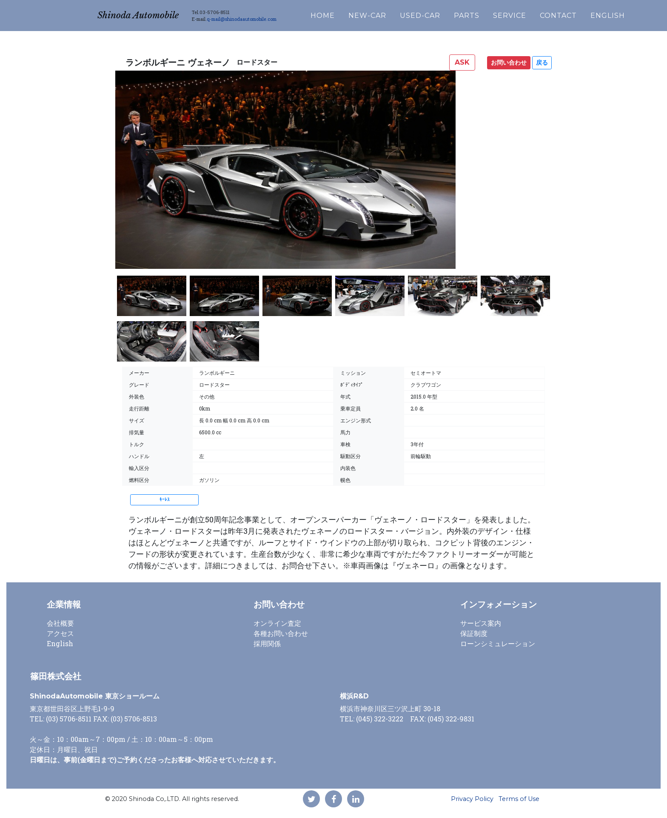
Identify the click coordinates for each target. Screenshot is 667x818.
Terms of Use (519, 799)
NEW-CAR (391, 13)
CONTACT (581, 13)
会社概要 (60, 622)
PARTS (490, 13)
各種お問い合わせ (281, 633)
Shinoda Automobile (149, 13)
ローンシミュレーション (497, 643)
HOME (346, 13)
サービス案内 (480, 622)
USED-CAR (443, 13)
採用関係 (267, 643)
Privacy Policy (472, 799)
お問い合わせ (509, 62)
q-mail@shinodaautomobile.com (265, 17)
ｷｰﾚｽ (165, 499)
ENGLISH (631, 13)
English (60, 643)
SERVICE (533, 13)
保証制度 (473, 633)
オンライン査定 (277, 622)
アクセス (60, 633)
